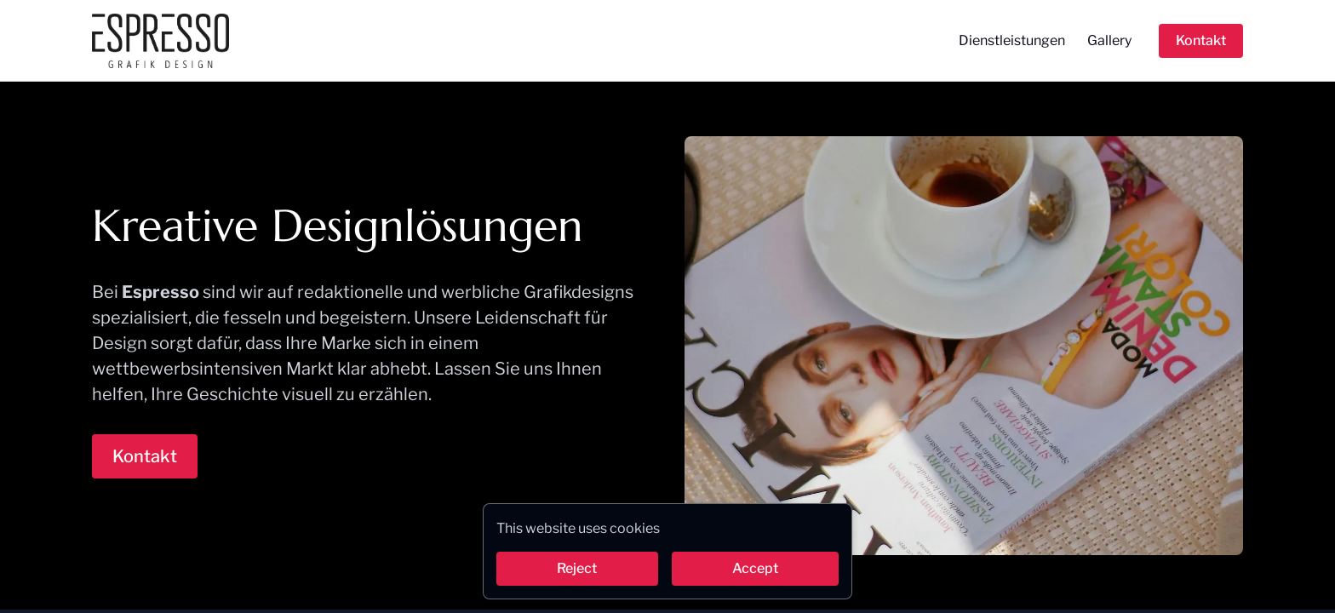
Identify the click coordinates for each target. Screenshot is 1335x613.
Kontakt (1201, 40)
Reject (577, 568)
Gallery (1109, 40)
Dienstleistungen (1012, 40)
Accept (755, 568)
